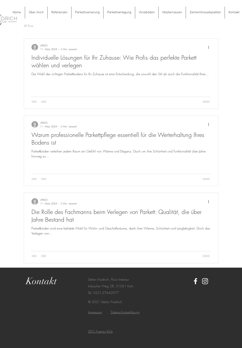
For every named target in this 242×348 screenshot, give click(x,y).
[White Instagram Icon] (205, 281)
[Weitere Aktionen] (210, 47)
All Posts (28, 26)
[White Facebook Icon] (195, 281)
